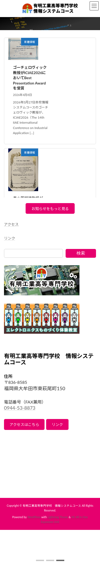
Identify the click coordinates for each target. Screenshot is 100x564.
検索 (81, 253)
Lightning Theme (57, 517)
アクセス (11, 224)
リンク (9, 238)
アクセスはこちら (24, 424)
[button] (40, 560)
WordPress (34, 517)
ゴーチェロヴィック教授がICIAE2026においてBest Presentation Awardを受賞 (30, 77)
